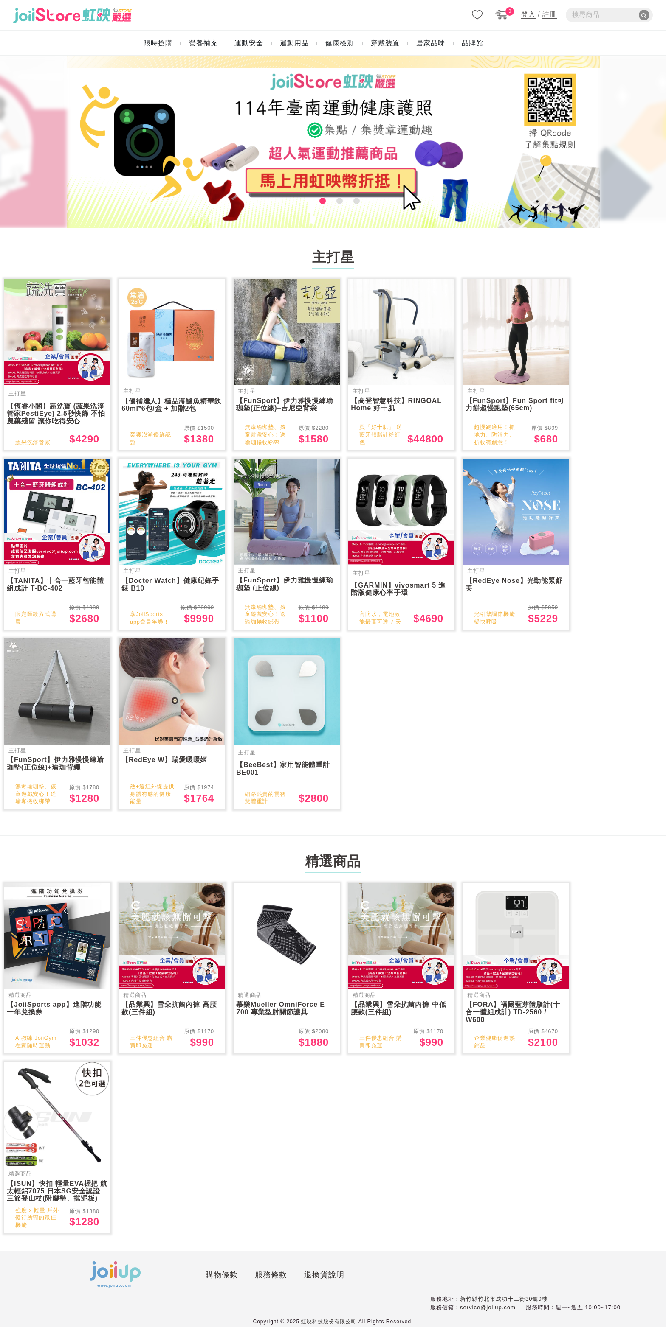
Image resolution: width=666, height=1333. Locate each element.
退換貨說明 (232, 1282)
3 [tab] (350, 199)
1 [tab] (316, 199)
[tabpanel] (333, 142)
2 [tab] (333, 199)
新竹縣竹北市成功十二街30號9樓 (504, 1304)
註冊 (549, 14)
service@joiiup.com (488, 1312)
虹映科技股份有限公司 (328, 1327)
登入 (528, 14)
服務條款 (179, 1282)
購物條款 (130, 1282)
